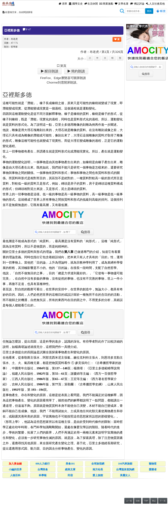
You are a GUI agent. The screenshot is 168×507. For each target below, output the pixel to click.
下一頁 (163, 501)
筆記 (154, 501)
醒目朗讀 (51, 71)
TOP (146, 501)
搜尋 (87, 232)
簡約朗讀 (77, 71)
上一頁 (129, 501)
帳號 (161, 11)
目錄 (138, 501)
